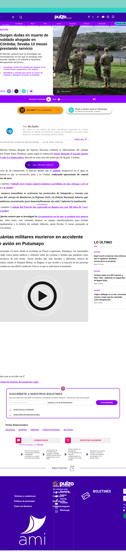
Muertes (23, 430)
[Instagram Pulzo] (108, 17)
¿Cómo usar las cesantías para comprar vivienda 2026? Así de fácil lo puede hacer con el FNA (53, 454)
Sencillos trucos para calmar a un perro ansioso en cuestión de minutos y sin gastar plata (97, 454)
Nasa (33, 24)
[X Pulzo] (93, 17)
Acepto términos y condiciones (24, 409)
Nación (4, 30)
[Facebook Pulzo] (89, 17)
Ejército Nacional (51, 430)
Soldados (10, 430)
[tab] (38, 440)
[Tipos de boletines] (82, 402)
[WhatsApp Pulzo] (113, 17)
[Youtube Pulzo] (103, 17)
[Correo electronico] (27, 402)
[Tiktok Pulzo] (98, 17)
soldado (57, 170)
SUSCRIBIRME (106, 403)
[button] (9, 91)
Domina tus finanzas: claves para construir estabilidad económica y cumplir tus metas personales (32, 454)
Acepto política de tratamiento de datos (27, 414)
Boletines (120, 23)
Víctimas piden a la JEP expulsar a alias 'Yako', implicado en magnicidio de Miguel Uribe (109, 278)
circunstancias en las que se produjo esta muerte (63, 216)
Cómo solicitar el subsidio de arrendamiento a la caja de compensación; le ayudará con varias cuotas (75, 454)
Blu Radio (68, 430)
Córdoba (34, 430)
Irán (45, 24)
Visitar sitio (80, 139)
